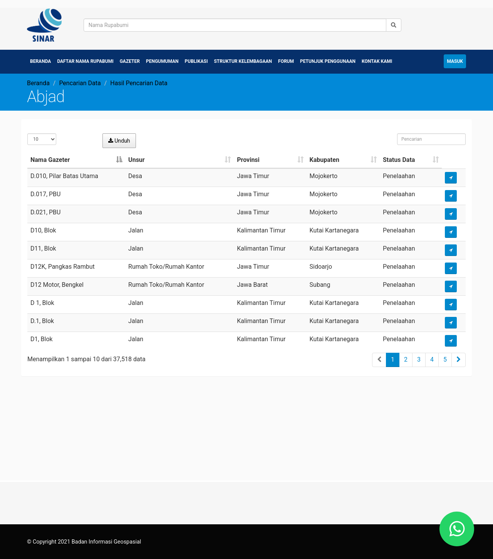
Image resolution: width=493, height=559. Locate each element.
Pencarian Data (80, 82)
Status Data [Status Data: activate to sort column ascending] (399, 158)
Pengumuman (162, 60)
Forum (286, 60)
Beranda (40, 60)
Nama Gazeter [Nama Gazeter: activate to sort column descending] (50, 158)
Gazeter (130, 60)
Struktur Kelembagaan (243, 60)
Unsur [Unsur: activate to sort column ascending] (136, 158)
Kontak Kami (377, 60)
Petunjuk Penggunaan (327, 60)
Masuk (455, 60)
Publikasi (196, 60)
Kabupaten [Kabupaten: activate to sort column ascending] (324, 158)
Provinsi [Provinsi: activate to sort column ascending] (248, 158)
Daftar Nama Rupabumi (85, 60)
